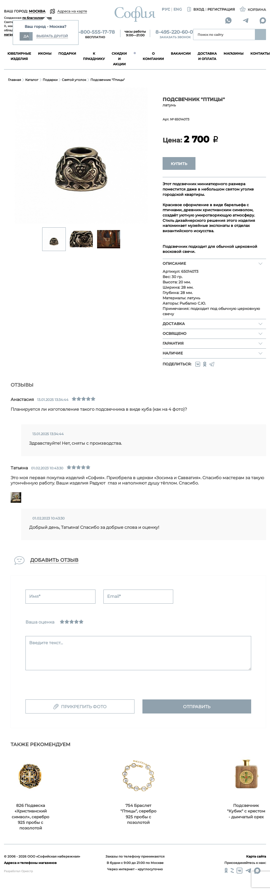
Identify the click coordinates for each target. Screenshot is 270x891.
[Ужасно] (62, 622)
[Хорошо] (76, 622)
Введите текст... (46, 642)
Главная (14, 80)
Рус (166, 9)
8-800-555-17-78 (95, 32)
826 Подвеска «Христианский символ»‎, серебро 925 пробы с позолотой (30, 817)
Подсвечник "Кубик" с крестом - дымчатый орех (246, 811)
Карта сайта (256, 856)
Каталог (31, 80)
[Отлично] (81, 622)
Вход (195, 9)
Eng (177, 9)
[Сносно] (67, 622)
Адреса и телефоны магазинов (30, 863)
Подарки (50, 80)
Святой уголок (74, 80)
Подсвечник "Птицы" (107, 80)
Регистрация (221, 9)
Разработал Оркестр (18, 871)
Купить (179, 163)
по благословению (37, 18)
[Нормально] (71, 622)
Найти (260, 34)
